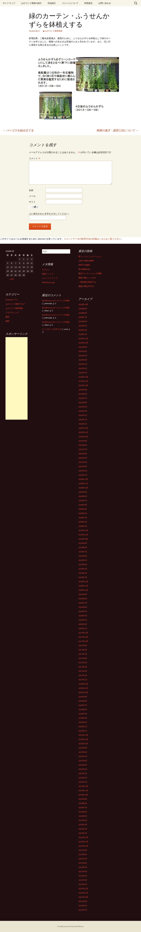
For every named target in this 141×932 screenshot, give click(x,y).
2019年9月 (82, 543)
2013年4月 (82, 871)
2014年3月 (82, 824)
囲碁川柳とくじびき (87, 277)
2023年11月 (83, 343)
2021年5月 (82, 458)
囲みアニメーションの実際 (90, 273)
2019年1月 (82, 577)
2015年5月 (82, 765)
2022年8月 (82, 394)
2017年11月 (83, 637)
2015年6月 (82, 760)
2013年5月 (82, 867)
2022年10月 (83, 385)
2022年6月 (82, 402)
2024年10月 (83, 304)
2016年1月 (82, 731)
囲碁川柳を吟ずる (86, 286)
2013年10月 (83, 846)
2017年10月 (83, 641)
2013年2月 (82, 880)
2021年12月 (83, 428)
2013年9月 (82, 850)
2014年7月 (82, 807)
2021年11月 (83, 432)
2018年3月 (82, 620)
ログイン (46, 269)
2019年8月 (82, 547)
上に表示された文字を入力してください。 (50, 213)
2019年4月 (82, 564)
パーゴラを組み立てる (18, 130)
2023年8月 (82, 347)
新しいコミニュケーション (90, 256)
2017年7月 (82, 654)
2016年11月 (83, 688)
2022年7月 (82, 398)
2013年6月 (82, 863)
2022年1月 (82, 424)
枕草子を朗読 (84, 265)
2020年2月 (82, 522)
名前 (31, 190)
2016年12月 (83, 684)
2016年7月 (82, 705)
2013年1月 (82, 884)
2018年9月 (82, 594)
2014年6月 (82, 812)
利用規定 (88, 3)
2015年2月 (82, 777)
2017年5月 (82, 662)
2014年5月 (82, 816)
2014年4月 (82, 820)
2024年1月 (82, 334)
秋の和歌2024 (84, 269)
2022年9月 (82, 389)
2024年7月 (82, 317)
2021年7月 (82, 449)
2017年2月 (82, 675)
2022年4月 (82, 411)
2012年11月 (83, 893)
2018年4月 (82, 615)
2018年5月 (82, 611)
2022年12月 (83, 377)
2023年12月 (83, 338)
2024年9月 (82, 308)
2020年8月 (82, 496)
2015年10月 (83, 743)
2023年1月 (82, 372)
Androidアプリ (12, 299)
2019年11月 (83, 534)
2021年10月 (83, 436)
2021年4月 (82, 462)
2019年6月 (82, 556)
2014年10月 (83, 794)
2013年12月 (83, 837)
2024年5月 (82, 321)
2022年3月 (82, 415)
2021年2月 (82, 470)
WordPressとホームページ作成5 (56, 300)
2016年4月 (82, 718)
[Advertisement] (17, 378)
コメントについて (70, 3)
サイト (32, 201)
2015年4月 (82, 769)
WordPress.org (48, 282)
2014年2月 (82, 829)
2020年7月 (82, 500)
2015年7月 (82, 756)
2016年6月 (82, 709)
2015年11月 (83, 739)
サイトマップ (9, 3)
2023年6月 (82, 351)
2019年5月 (82, 560)
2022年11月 (83, 381)
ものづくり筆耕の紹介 (31, 3)
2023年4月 (82, 360)
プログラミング (12, 312)
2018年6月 (82, 607)
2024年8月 (82, 313)
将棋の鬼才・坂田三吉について (117, 130)
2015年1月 (82, 782)
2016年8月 (82, 701)
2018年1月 (82, 628)
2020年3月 (82, 517)
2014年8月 (82, 803)
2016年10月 (83, 692)
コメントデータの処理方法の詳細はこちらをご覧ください (92, 238)
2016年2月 (82, 726)
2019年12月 (83, 530)
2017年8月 (82, 650)
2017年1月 (82, 679)
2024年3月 (82, 325)
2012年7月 (82, 910)
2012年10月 (83, 897)
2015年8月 (82, 752)
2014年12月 (83, 786)
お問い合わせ (104, 3)
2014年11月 (83, 790)
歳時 (7, 321)
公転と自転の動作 (86, 260)
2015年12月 (83, 735)
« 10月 (11, 279)
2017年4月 (82, 667)
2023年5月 (82, 355)
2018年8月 (82, 598)
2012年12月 (83, 888)
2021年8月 (82, 445)
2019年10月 (83, 539)
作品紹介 (52, 3)
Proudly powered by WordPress (70, 926)
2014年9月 (82, 799)
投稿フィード (48, 274)
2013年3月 (82, 876)
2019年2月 (82, 573)
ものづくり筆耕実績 (53, 31)
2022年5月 (82, 406)
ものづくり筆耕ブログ (15, 304)
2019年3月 (82, 569)
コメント (34, 158)
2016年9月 (82, 696)
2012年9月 (82, 901)
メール (32, 196)
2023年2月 (82, 368)
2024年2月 (82, 330)
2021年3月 (82, 466)
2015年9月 (82, 748)
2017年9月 (82, 645)
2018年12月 (83, 581)
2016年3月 (82, 722)
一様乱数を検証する (87, 282)
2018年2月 (82, 624)
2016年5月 (82, 713)
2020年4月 (82, 513)
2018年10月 (83, 590)
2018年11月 (83, 586)
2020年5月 (82, 509)
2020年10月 (83, 487)
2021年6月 (82, 453)
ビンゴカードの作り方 (51, 329)
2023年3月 (82, 364)
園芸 (7, 317)
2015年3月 (82, 773)
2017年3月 (82, 671)
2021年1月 (82, 475)
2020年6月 (82, 505)
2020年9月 (82, 492)
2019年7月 (82, 551)
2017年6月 (82, 658)
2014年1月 (82, 833)
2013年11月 (83, 841)
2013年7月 (82, 858)
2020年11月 (83, 483)
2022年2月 (82, 419)
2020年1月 (82, 526)
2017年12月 (83, 632)
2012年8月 (82, 905)
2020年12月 (83, 479)
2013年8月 (82, 854)
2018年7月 (82, 603)
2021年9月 (82, 441)
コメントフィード (49, 278)
